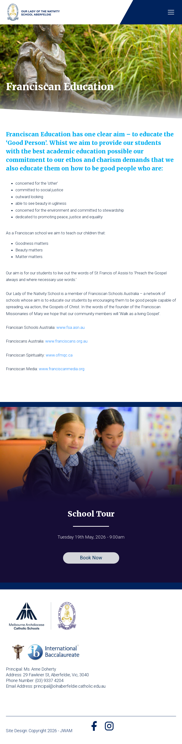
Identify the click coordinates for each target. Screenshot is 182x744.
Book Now (91, 558)
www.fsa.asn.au (70, 327)
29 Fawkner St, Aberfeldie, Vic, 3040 (56, 674)
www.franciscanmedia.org (61, 368)
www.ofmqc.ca (59, 355)
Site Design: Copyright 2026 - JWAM (39, 730)
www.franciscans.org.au (66, 341)
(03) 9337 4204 (49, 680)
